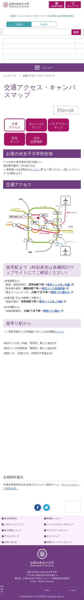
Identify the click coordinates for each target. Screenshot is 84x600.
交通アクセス (15, 125)
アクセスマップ (11, 536)
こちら (35, 169)
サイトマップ (42, 16)
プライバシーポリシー (57, 530)
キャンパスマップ (36, 125)
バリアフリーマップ (58, 125)
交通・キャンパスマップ (22, 16)
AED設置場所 (36, 140)
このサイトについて (13, 524)
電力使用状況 (10, 518)
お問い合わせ (10, 542)
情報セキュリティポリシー (59, 542)
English (44, 24)
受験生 (39, 41)
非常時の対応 (66, 16)
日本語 (19, 24)
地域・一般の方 (39, 51)
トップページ (9, 75)
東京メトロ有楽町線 (53, 288)
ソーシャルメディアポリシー (60, 524)
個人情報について (12, 530)
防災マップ (14, 140)
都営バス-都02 (52, 310)
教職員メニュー (54, 518)
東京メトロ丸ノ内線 (58, 284)
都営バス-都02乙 (60, 292)
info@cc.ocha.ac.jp (46, 581)
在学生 (39, 46)
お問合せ (54, 16)
